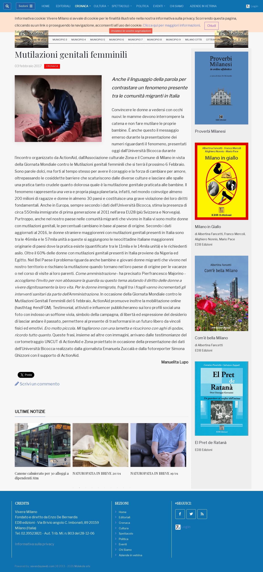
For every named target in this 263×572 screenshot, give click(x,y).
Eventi (158, 6)
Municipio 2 (41, 39)
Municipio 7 (135, 39)
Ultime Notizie (30, 411)
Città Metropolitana (220, 39)
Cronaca (82, 6)
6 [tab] (105, 488)
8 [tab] (117, 488)
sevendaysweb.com (42, 566)
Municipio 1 (22, 39)
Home (46, 6)
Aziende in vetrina (203, 6)
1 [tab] (73, 488)
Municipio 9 (173, 39)
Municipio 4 (78, 39)
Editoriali (63, 6)
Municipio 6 (116, 39)
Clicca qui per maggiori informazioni (171, 25)
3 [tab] (86, 488)
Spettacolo (121, 6)
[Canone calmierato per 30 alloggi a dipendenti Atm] (42, 445)
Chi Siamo (176, 6)
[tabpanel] (44, 454)
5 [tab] (98, 488)
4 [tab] (92, 488)
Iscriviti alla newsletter (231, 31)
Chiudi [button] (211, 26)
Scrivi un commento (37, 383)
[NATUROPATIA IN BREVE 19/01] (158, 445)
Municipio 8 (154, 39)
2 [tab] (79, 488)
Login (252, 6)
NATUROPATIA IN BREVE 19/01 (154, 473)
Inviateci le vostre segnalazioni (131, 30)
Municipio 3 (60, 39)
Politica (142, 6)
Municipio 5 (97, 39)
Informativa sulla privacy (34, 544)
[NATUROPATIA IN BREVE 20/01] (100, 445)
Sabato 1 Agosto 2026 (29, 31)
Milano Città (193, 39)
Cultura (100, 6)
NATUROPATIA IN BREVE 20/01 (97, 473)
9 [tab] (124, 488)
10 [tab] (130, 488)
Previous (11, 454)
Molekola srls (82, 566)
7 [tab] (111, 488)
